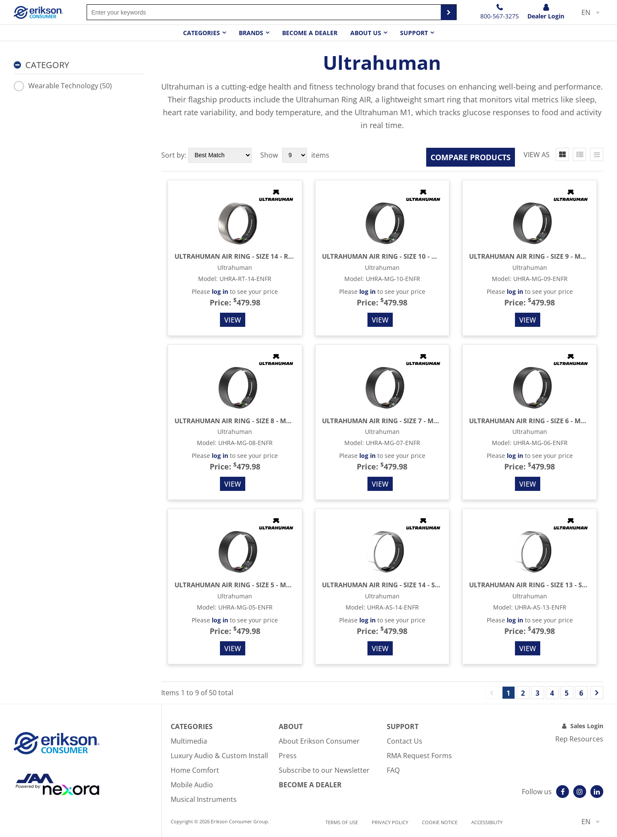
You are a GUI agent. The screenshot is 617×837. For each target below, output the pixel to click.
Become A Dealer (310, 784)
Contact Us (404, 741)
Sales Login (586, 726)
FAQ (393, 770)
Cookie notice (439, 822)
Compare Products (470, 157)
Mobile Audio (192, 784)
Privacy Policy (390, 822)
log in (220, 291)
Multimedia (189, 741)
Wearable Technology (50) (63, 85)
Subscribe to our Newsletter (324, 770)
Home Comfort (195, 770)
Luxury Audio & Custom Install (219, 755)
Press (288, 755)
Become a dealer (309, 33)
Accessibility (487, 822)
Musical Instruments (204, 799)
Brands (251, 33)
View (232, 320)
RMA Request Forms (419, 755)
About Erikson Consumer (319, 741)
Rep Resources (579, 739)
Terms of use (341, 822)
